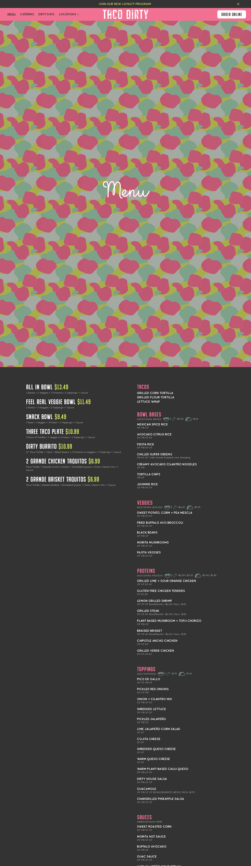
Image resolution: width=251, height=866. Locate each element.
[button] (69, 14)
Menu (11, 14)
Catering (27, 14)
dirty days (46, 14)
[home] (125, 14)
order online (231, 14)
